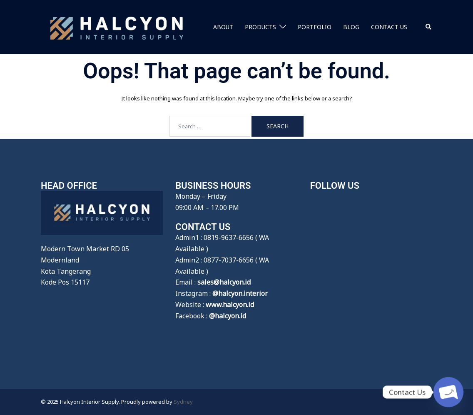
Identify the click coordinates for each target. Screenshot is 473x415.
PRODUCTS (260, 27)
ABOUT (223, 27)
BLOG (351, 27)
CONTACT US (389, 27)
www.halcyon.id (230, 304)
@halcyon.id (227, 315)
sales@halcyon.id (224, 282)
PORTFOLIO (314, 27)
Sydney (183, 401)
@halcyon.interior (240, 293)
